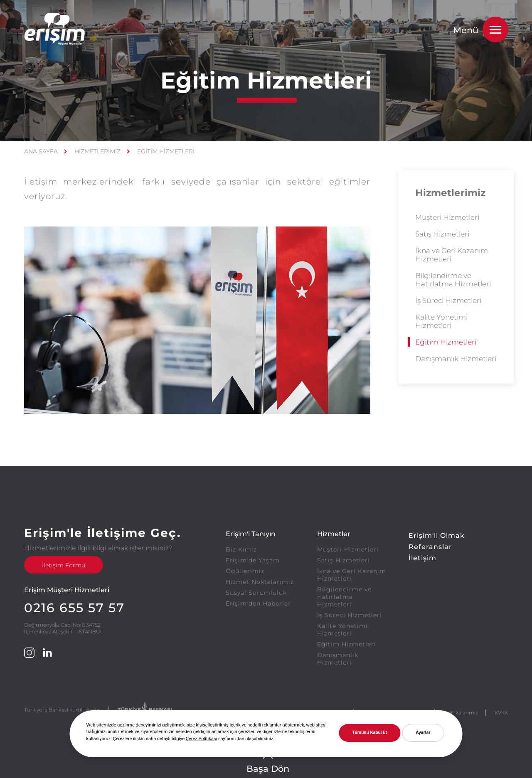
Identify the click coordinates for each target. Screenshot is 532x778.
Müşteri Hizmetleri (447, 217)
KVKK (501, 712)
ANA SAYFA (41, 151)
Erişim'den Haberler (258, 603)
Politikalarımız (460, 712)
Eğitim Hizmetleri (445, 342)
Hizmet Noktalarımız (260, 582)
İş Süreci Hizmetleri (448, 300)
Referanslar (430, 547)
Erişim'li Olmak (437, 535)
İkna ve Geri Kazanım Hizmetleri (451, 254)
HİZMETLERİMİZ (97, 151)
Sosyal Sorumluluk (256, 592)
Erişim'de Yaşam (253, 560)
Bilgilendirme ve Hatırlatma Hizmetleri (453, 279)
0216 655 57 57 (74, 608)
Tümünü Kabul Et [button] (369, 732)
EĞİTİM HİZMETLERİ (166, 151)
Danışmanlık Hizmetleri (455, 359)
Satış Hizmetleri (442, 234)
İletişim (422, 558)
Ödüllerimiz (245, 571)
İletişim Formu (63, 565)
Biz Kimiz (241, 549)
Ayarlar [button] (423, 732)
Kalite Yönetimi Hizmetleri (441, 321)
